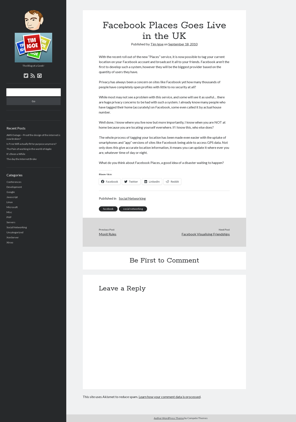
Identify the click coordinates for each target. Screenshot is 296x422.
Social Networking (17, 227)
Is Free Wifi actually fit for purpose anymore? (31, 143)
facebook (108, 208)
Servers (11, 222)
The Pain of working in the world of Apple (29, 148)
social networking (133, 208)
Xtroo (10, 242)
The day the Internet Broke (22, 159)
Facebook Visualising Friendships (206, 234)
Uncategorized (15, 232)
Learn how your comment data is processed (169, 397)
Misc (9, 212)
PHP (9, 217)
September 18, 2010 (183, 44)
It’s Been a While (16, 154)
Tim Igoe (156, 44)
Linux (10, 202)
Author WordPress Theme (169, 418)
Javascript (12, 197)
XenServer (13, 237)
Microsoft (12, 207)
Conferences (14, 181)
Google (11, 192)
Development (14, 187)
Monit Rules (107, 234)
